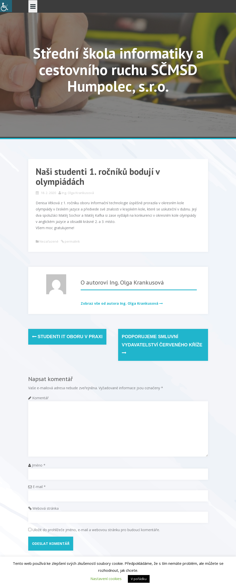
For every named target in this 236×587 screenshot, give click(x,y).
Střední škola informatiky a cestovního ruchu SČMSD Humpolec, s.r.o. (118, 69)
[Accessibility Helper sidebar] (6, 6)
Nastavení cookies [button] (106, 578)
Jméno (38, 465)
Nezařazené (48, 241)
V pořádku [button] (139, 579)
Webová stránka (45, 508)
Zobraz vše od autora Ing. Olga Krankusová (119, 303)
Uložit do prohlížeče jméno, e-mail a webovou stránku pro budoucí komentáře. (96, 529)
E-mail (39, 486)
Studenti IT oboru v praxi (67, 336)
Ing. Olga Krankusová (78, 193)
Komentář (40, 397)
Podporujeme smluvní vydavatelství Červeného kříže (162, 344)
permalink (72, 241)
